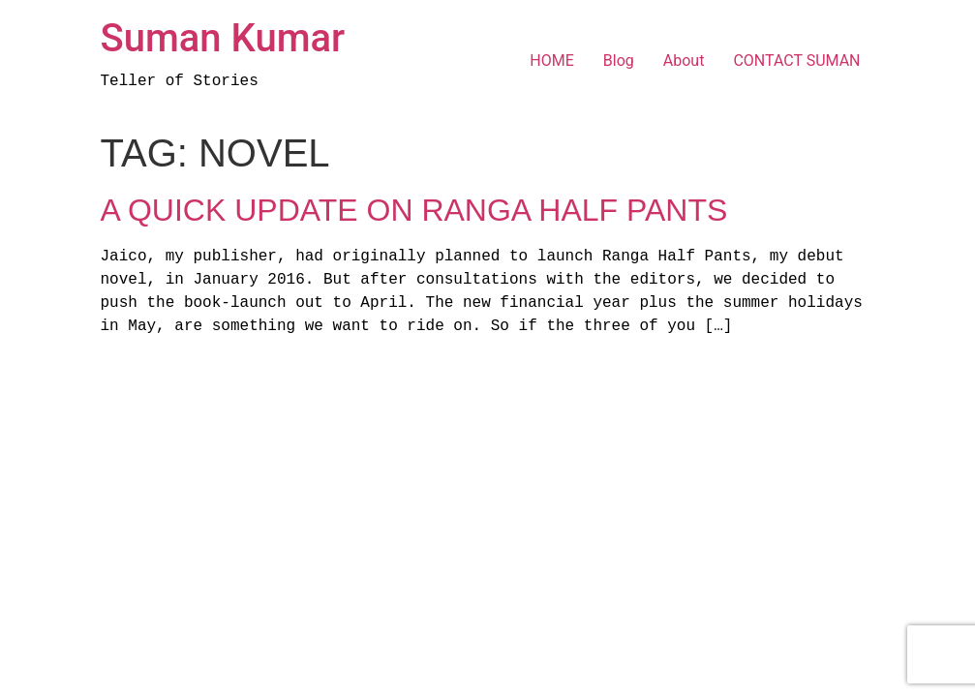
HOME (551, 60)
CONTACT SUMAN (796, 60)
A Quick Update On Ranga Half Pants (414, 210)
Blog (618, 60)
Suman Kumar (223, 38)
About (684, 60)
